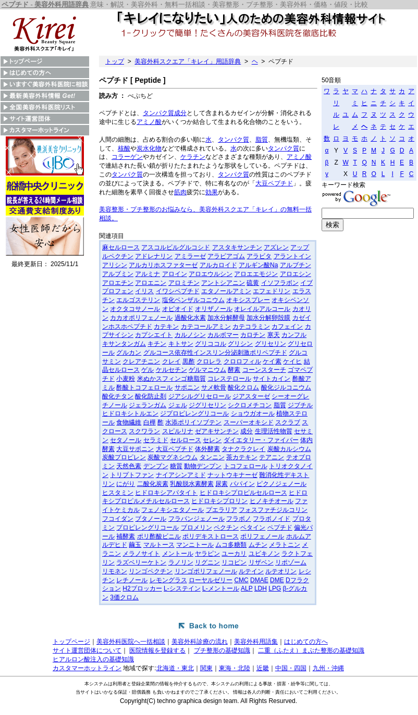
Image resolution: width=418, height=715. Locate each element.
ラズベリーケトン (141, 562)
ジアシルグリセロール (199, 396)
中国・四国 (290, 668)
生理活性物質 (273, 431)
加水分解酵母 (226, 317)
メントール (177, 553)
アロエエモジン (256, 274)
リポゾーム (290, 562)
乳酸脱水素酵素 (192, 483)
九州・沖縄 (328, 668)
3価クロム (124, 597)
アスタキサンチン (237, 247)
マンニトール (195, 544)
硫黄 (253, 282)
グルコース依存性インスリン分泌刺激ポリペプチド (215, 352)
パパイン (242, 483)
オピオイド (177, 308)
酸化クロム (243, 387)
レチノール (131, 580)
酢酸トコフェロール (144, 387)
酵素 (234, 369)
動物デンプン (203, 466)
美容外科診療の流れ (199, 641)
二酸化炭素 (152, 483)
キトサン (180, 343)
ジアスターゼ (251, 396)
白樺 (149, 422)
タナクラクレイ (243, 449)
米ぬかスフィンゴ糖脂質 (171, 378)
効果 (211, 192)
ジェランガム (147, 405)
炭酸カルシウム (289, 449)
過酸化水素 (190, 317)
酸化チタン (117, 396)
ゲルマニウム (207, 369)
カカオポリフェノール (141, 317)
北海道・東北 (175, 668)
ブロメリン (196, 527)
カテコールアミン (206, 326)
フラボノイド (271, 518)
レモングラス (168, 580)
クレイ (171, 361)
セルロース (185, 440)
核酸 (124, 148)
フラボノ (238, 518)
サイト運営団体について (87, 650)
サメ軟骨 (213, 387)
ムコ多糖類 (231, 544)
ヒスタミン (117, 492)
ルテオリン (281, 571)
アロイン (174, 274)
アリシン (114, 265)
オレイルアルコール (262, 308)
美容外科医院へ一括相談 (130, 641)
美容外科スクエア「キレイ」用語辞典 (187, 61)
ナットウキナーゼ (232, 475)
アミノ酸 (149, 122)
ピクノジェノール (281, 483)
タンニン (212, 457)
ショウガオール (253, 413)
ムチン (258, 544)
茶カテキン (241, 457)
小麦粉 (125, 378)
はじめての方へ (306, 641)
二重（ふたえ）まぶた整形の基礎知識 (311, 650)
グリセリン (270, 343)
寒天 (273, 334)
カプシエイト (154, 334)
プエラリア (221, 509)
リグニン (207, 562)
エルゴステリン (138, 300)
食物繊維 (128, 422)
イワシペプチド (178, 291)
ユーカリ (234, 553)
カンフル (293, 334)
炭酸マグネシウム (172, 457)
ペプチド (279, 527)
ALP (246, 588)
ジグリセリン (207, 405)
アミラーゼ (190, 256)
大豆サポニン (135, 449)
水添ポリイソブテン (193, 422)
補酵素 (125, 536)
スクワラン (144, 431)
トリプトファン (132, 475)
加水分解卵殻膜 (268, 317)
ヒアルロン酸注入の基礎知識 (93, 659)
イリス (144, 291)
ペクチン (226, 527)
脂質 (261, 139)
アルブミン (117, 274)
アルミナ (147, 274)
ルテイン (251, 571)
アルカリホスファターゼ (163, 265)
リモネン (114, 571)
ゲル (147, 369)
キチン (156, 343)
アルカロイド (218, 265)
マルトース (159, 544)
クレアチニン (141, 361)
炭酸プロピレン (124, 457)
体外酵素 (207, 449)
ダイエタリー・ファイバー (261, 440)
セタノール (125, 440)
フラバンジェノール (196, 518)
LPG (274, 588)
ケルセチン (171, 369)
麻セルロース (121, 247)
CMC (241, 580)
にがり (125, 483)
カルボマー (223, 334)
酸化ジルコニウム (286, 387)
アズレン (276, 247)
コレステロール (229, 378)
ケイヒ (292, 361)
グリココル (210, 343)
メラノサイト (141, 553)
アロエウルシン (210, 274)
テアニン (271, 457)
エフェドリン (271, 291)
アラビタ (259, 256)
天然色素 (128, 466)
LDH (260, 588)
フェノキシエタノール (172, 509)
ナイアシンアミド (181, 475)
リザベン (261, 562)
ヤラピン (207, 553)
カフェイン (287, 326)
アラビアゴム (226, 256)
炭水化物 (149, 148)
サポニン (187, 387)
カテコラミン (251, 326)
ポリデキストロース (210, 536)
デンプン (155, 466)
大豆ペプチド (274, 183)
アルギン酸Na (258, 265)
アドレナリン (154, 256)
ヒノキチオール (271, 501)
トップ (114, 61)
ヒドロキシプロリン (219, 501)
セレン (212, 440)
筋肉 (180, 192)
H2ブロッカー (142, 588)
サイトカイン (271, 378)
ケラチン (192, 156)
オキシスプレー (248, 300)
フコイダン (117, 518)
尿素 (221, 483)
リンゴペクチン (151, 571)
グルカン (128, 352)
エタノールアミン (226, 291)
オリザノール (213, 308)
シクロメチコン (250, 405)
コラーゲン (127, 156)
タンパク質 (158, 113)
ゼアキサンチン (217, 431)
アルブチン (295, 265)
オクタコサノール (135, 308)
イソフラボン (280, 282)
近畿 (262, 668)
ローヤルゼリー (210, 580)
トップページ (71, 641)
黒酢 (188, 361)
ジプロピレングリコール (194, 413)
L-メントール (220, 588)
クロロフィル (242, 361)
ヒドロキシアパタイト (166, 492)
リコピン (234, 562)
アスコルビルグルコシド (175, 247)
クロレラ (209, 361)
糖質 (176, 466)
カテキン (166, 326)
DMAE (259, 580)
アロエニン (150, 282)
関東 (206, 668)
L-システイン (182, 588)
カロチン (252, 334)
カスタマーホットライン (87, 668)
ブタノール (150, 518)
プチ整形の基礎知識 (222, 650)
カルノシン (190, 334)
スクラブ (287, 422)
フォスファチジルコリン (273, 509)
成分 (180, 113)
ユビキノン (264, 553)
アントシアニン (223, 282)
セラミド (155, 440)
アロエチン (117, 282)
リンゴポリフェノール (206, 571)
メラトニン (284, 544)
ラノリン (180, 562)
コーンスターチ (264, 369)
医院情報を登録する (157, 650)
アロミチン (184, 282)
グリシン (240, 343)
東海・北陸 (234, 668)
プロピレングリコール (147, 527)
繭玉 (135, 544)
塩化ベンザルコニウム (193, 300)
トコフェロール (245, 466)
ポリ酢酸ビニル (159, 536)
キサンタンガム (124, 343)
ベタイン (252, 527)
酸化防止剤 (150, 396)
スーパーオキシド (249, 422)
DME (277, 580)
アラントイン (292, 256)
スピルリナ (177, 431)
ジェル (177, 405)
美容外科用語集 (256, 641)
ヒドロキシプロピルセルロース (243, 492)
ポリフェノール (262, 536)
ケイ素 (272, 361)
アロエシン (295, 274)
